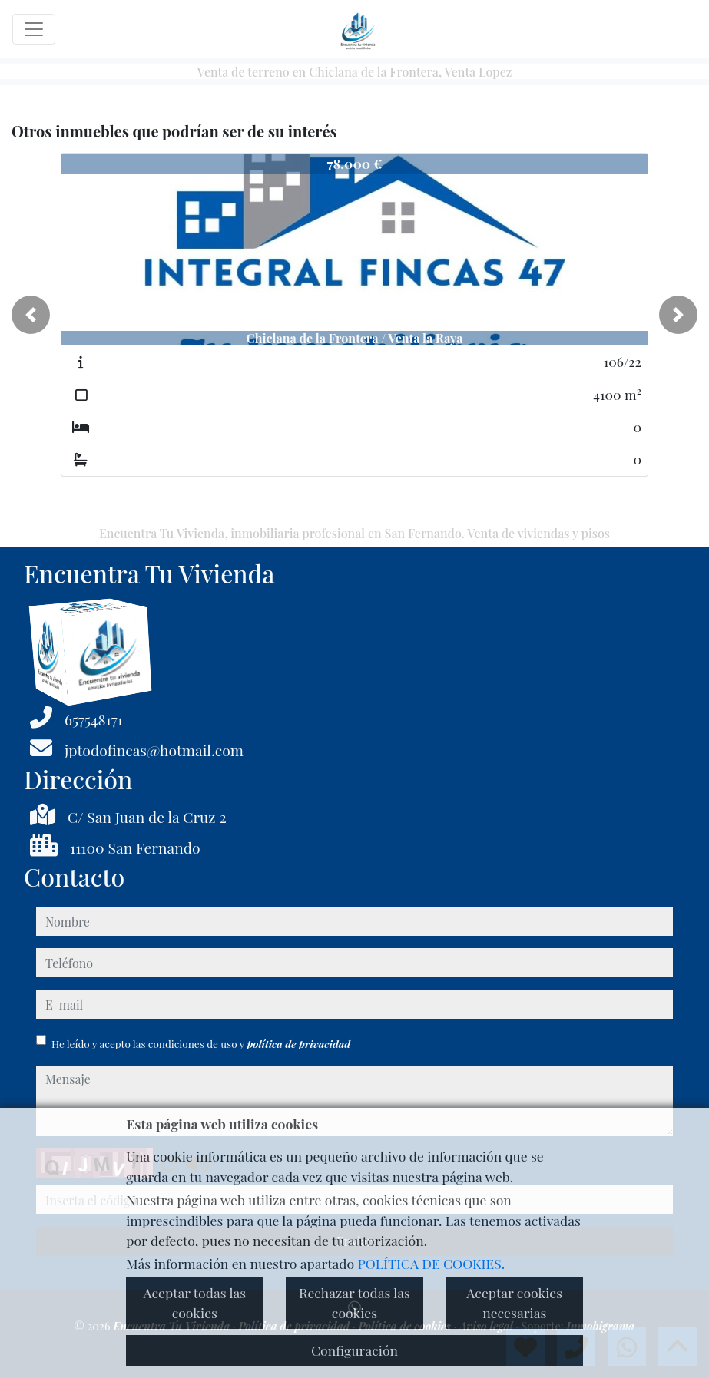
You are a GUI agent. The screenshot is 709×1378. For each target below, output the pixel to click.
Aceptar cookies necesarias (514, 1302)
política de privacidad (298, 1043)
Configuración (354, 1350)
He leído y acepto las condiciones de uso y (200, 1043)
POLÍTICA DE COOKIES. (431, 1263)
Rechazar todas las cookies (354, 1302)
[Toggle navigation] (33, 29)
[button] (31, 315)
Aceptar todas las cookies (194, 1302)
